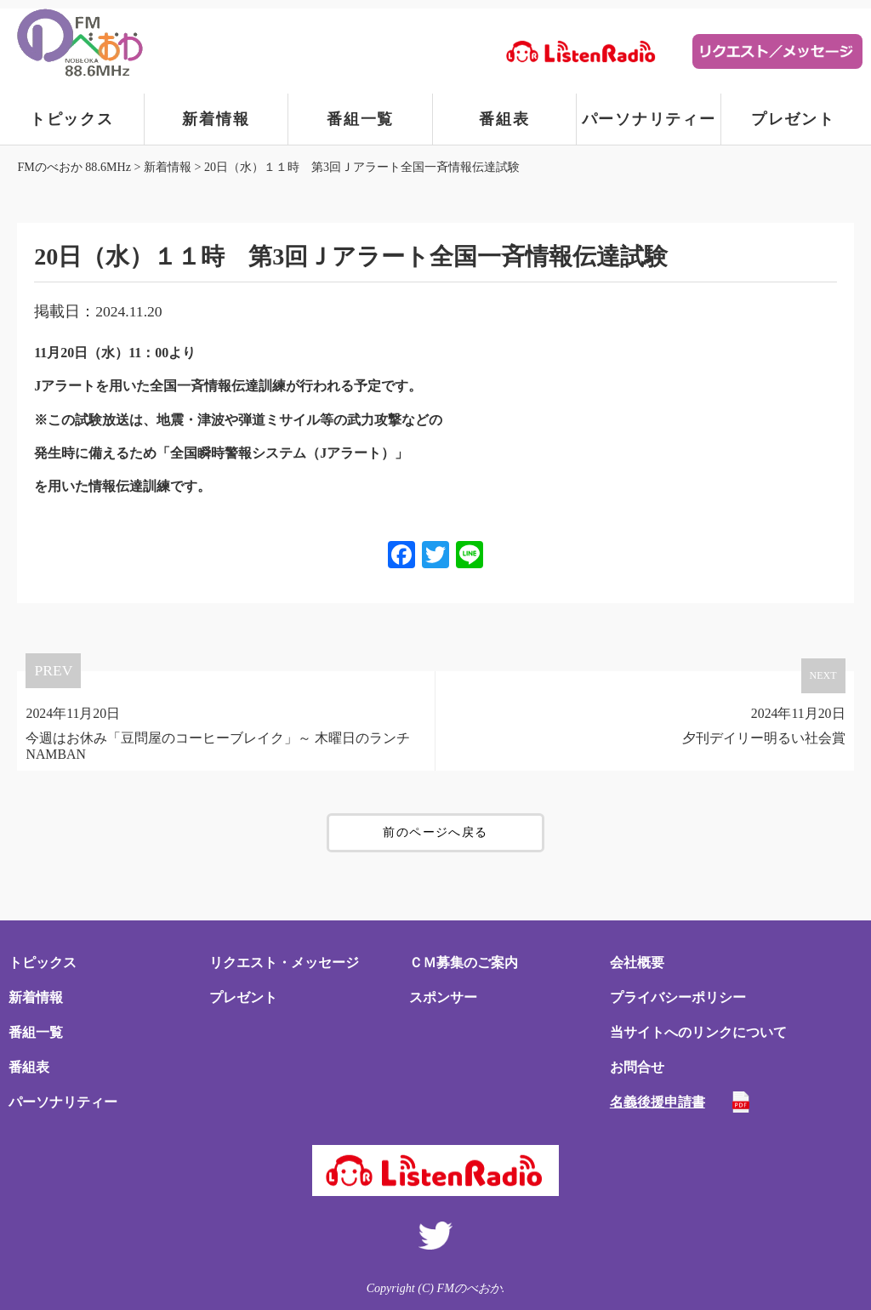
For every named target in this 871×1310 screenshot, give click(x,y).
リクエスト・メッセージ (284, 962)
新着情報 (215, 119)
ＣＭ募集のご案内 (463, 962)
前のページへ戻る (435, 832)
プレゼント (793, 119)
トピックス (72, 119)
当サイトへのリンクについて (698, 1032)
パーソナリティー (649, 119)
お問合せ (637, 1067)
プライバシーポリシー (678, 997)
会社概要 (637, 962)
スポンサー (443, 997)
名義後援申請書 (657, 1102)
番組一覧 (360, 119)
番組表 (504, 119)
